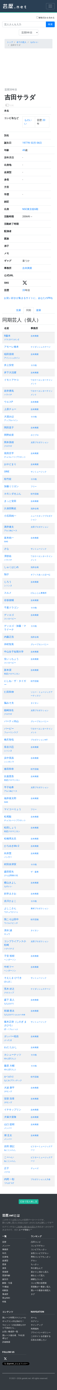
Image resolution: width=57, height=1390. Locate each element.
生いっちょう (11, 659)
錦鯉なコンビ (37, 1279)
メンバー (8, 1128)
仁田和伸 (9, 691)
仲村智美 (9, 644)
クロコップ (9, 992)
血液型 (5, 1260)
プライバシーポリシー (41, 1332)
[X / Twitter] (5, 1359)
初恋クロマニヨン (12, 674)
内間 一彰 (9, 1179)
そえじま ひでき (13, 977)
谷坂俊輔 (9, 600)
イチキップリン (12, 1109)
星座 (4, 1264)
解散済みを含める (45, 17)
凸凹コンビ (36, 1242)
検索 (50, 24)
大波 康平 (9, 1087)
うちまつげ (9, 1183)
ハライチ (8, 394)
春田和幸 (9, 768)
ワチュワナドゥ (11, 912)
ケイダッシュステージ (40, 347)
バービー (9, 728)
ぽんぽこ (8, 981)
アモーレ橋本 (11, 346)
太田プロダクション (39, 442)
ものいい (34, 42)
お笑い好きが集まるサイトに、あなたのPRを (28, 298)
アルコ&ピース (10, 530)
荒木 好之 (9, 988)
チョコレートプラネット (15, 457)
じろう (7, 581)
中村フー (9, 966)
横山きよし (10, 882)
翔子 (6, 574)
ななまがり (9, 1003)
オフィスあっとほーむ (40, 574)
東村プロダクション (39, 908)
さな (6, 548)
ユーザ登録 (23, 1230)
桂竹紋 (7, 479)
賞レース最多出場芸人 (41, 1290)
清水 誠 (8, 930)
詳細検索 (6, 1342)
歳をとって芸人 (38, 1275)
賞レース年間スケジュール (14, 1317)
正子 (6, 1168)
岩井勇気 (9, 390)
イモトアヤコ (11, 379)
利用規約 (35, 1329)
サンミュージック (39, 472)
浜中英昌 (9, 758)
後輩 (38, 310)
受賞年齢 (6, 1275)
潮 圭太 (8, 1135)
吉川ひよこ (10, 901)
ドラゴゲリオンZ (11, 339)
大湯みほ (9, 416)
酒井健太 (9, 526)
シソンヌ (8, 585)
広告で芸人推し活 (28, 1201)
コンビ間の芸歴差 (39, 1283)
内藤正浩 (9, 636)
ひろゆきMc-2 (11, 845)
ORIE (6, 471)
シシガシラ (9, 762)
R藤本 (7, 335)
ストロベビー (10, 619)
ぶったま (8, 1040)
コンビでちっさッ (39, 1249)
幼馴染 (5, 1290)
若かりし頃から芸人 (40, 1272)
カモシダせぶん (12, 493)
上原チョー (10, 409)
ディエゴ (9, 614)
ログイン (35, 1321)
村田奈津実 (10, 864)
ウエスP (8, 401)
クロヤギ (8, 446)
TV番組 (5, 1287)
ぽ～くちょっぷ (11, 1029)
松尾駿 (7, 816)
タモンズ (8, 1091)
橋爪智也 (9, 739)
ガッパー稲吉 (11, 1036)
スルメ (7, 592)
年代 (4, 1253)
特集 (4, 1302)
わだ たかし (10, 1047)
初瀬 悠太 (9, 1010)
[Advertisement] (28, 67)
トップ (10, 42)
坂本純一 (9, 537)
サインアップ (37, 1325)
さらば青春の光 (11, 875)
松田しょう (10, 827)
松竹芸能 (35, 494)
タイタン (35, 703)
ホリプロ (35, 435)
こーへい (9, 1157)
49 (23, 150)
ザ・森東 (35, 872)
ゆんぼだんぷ (10, 1058)
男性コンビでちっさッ (41, 1257)
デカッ (34, 1260)
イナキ (7, 1172)
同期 (28, 310)
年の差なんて (37, 1268)
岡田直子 (9, 427)
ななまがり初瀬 (19, 1015)
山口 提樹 (9, 1124)
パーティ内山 (11, 721)
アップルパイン (11, 420)
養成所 (5, 1294)
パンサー (8, 857)
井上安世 (9, 365)
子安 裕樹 (9, 955)
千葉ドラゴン (11, 607)
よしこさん (10, 908)
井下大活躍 (10, 372)
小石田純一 (10, 515)
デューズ (35, 1168)
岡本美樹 (9, 442)
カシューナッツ (12, 1054)
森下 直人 (9, 999)
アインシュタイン (12, 358)
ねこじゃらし (10, 1150)
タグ (33, 1294)
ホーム (34, 1317)
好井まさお (10, 893)
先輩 (18, 310)
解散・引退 (7, 1283)
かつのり (9, 1076)
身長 (4, 1268)
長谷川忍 (9, 747)
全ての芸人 (21, 42)
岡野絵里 (9, 434)
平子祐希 (9, 787)
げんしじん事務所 (39, 593)
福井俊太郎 (10, 798)
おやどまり (10, 464)
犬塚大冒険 (10, 1117)
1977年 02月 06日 (32, 142)
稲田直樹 (9, 354)
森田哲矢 (9, 871)
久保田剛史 (10, 508)
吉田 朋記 (9, 1146)
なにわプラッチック (13, 1080)
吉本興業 (27, 268)
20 (43, 120)
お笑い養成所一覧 (10, 1331)
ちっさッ (35, 1264)
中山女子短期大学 (14, 651)
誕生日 (5, 1279)
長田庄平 (9, 453)
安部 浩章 (9, 1098)
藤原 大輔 (9, 1065)
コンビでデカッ (38, 1246)
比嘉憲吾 (9, 776)
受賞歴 (5, 1272)
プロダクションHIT (39, 740)
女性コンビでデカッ (40, 1253)
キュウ (7, 934)
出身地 (5, 1257)
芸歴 (4, 1242)
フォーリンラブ (11, 732)
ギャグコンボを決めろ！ (13, 1321)
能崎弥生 (9, 710)
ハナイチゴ (9, 949)
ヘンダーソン (10, 960)
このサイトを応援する (41, 1336)
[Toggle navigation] (50, 6)
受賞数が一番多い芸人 (41, 1287)
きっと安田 (10, 501)
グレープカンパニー (39, 644)
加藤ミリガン (11, 486)
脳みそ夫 (9, 702)
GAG (6, 541)
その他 (34, 365)
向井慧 (7, 853)
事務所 (5, 1249)
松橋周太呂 (10, 838)
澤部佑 (7, 556)
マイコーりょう (12, 809)
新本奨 (7, 670)
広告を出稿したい (39, 1340)
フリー (34, 486)
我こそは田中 (11, 919)
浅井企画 (35, 508)
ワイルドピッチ (11, 923)
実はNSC (6, 1298)
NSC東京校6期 (30, 209)
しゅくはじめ (11, 567)
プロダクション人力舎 (40, 1179)
